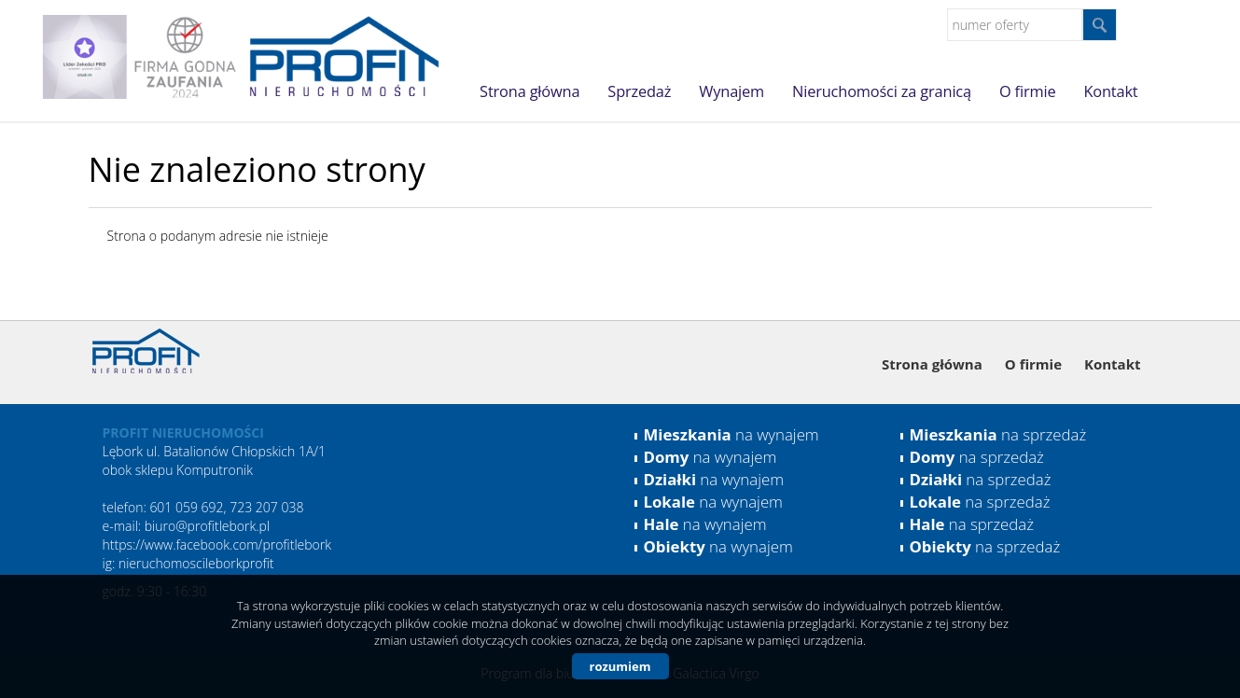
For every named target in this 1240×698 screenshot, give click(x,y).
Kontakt (1110, 91)
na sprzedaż (998, 434)
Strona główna (529, 91)
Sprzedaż (639, 91)
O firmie (1027, 91)
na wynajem (731, 434)
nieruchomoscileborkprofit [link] (196, 563)
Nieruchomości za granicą (881, 91)
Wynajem (731, 91)
